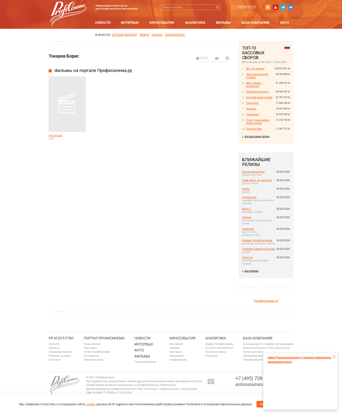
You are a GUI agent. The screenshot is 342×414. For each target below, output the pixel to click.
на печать (217, 58)
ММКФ (144, 35)
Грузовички (249, 197)
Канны (157, 35)
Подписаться (246, 6)
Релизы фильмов (145, 361)
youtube (275, 7)
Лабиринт (248, 228)
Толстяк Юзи (254, 128)
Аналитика (195, 23)
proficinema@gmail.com (254, 384)
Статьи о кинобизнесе (219, 347)
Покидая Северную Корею (258, 248)
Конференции (177, 359)
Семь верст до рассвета (257, 180)
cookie (90, 404)
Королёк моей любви (259, 97)
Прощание (252, 114)
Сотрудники (91, 355)
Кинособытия (161, 23)
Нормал (251, 108)
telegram (283, 7)
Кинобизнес (175, 35)
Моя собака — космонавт (254, 85)
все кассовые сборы (257, 136)
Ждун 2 (246, 208)
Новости (103, 23)
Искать (217, 7)
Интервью (130, 23)
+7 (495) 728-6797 (255, 378)
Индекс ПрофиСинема (219, 344)
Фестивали (176, 344)
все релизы (251, 271)
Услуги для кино (253, 351)
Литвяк (246, 217)
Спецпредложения (60, 351)
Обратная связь (94, 359)
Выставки (175, 351)
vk (290, 7)
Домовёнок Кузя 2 (257, 91)
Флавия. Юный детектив (257, 240)
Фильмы (223, 23)
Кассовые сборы (215, 351)
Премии (174, 347)
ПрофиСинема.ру (266, 301)
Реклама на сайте (60, 355)
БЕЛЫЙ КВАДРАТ (124, 35)
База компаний (255, 23)
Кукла (246, 188)
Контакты (55, 359)
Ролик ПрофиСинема (97, 351)
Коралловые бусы (253, 171)
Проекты (54, 347)
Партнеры (90, 347)
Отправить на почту (227, 58)
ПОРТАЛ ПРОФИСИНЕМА (104, 338)
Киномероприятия (254, 359)
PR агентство (61, 338)
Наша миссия (92, 344)
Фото (284, 23)
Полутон (247, 257)
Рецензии (211, 355)
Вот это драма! (255, 68)
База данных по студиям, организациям (268, 344)
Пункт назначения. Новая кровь (258, 122)
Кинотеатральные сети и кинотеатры (266, 347)
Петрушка (252, 103)
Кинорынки (176, 355)
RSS (267, 7)
